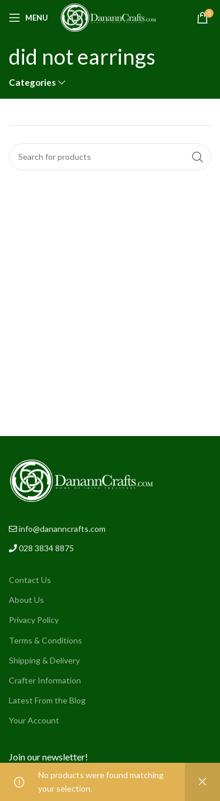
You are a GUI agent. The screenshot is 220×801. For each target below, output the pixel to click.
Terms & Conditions (45, 640)
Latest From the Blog (47, 700)
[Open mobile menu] (28, 17)
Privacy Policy (34, 620)
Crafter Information (45, 680)
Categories (32, 82)
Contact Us (30, 580)
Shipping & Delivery (44, 660)
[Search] (110, 156)
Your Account (34, 720)
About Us (26, 600)
